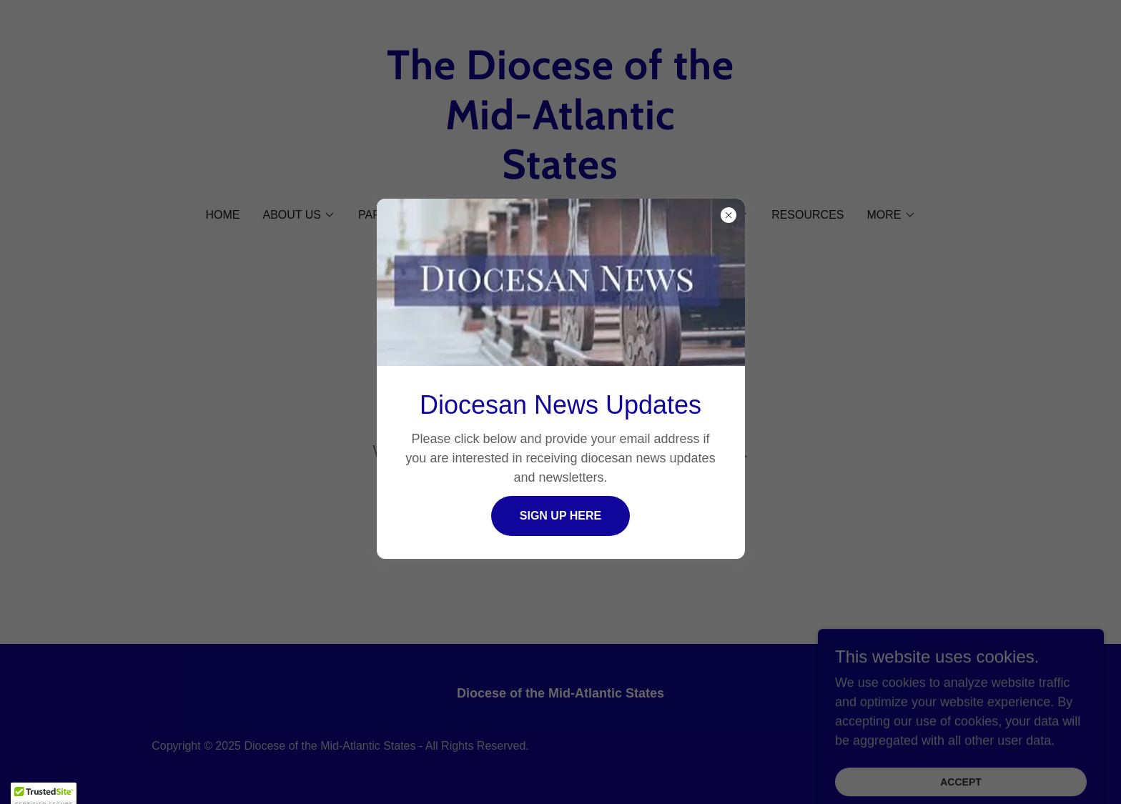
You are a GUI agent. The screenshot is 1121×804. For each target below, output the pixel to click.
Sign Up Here (560, 516)
